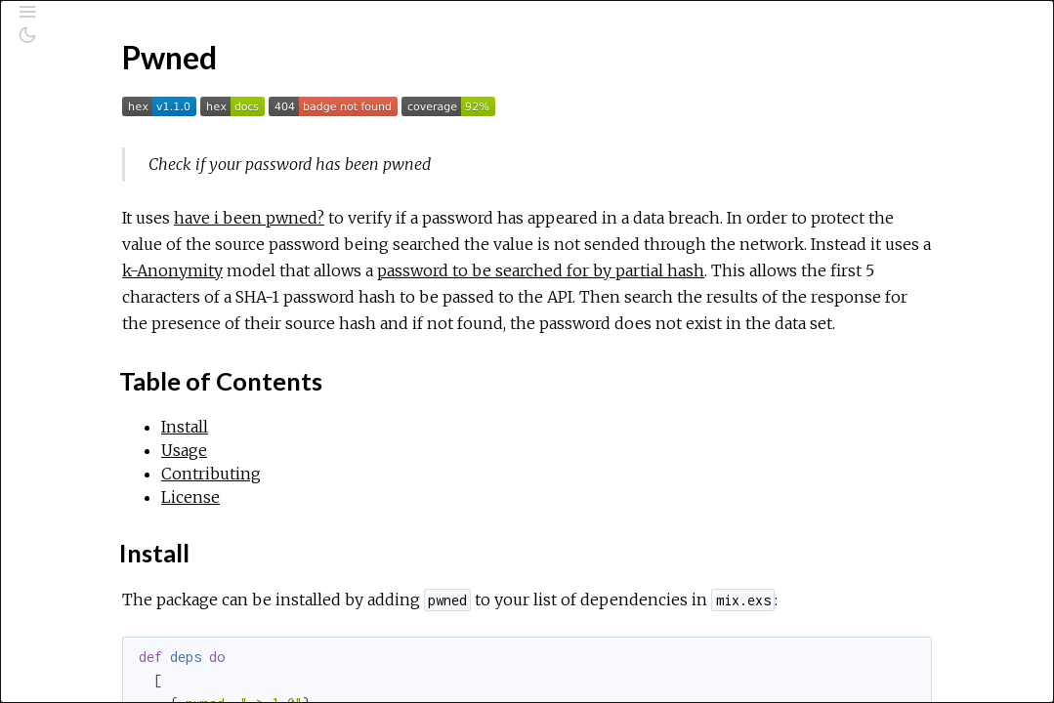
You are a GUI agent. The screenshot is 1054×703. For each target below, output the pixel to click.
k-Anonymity (752, 270)
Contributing (113, 377)
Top (84, 291)
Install (92, 334)
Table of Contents (131, 312)
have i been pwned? (478, 217)
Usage (93, 355)
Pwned (71, 258)
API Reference (97, 231)
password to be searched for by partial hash (515, 297)
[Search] (133, 99)
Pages (69, 150)
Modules (81, 176)
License (97, 398)
